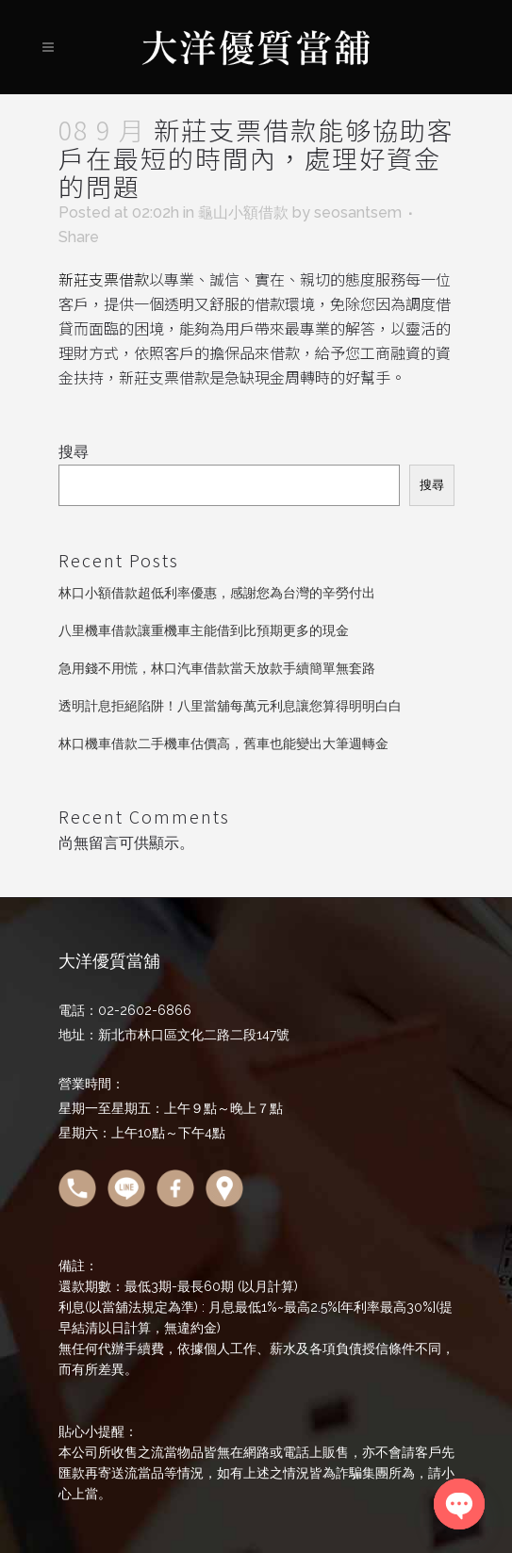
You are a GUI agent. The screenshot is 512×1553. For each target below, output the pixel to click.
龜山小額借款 (243, 212)
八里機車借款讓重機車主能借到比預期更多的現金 (203, 630)
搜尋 (73, 452)
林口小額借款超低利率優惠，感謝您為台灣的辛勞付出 (216, 592)
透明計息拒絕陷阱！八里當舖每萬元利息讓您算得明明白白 (230, 705)
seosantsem (358, 212)
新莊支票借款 (103, 279)
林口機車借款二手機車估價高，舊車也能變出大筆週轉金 (223, 743)
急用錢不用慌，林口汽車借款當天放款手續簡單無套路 (216, 668)
